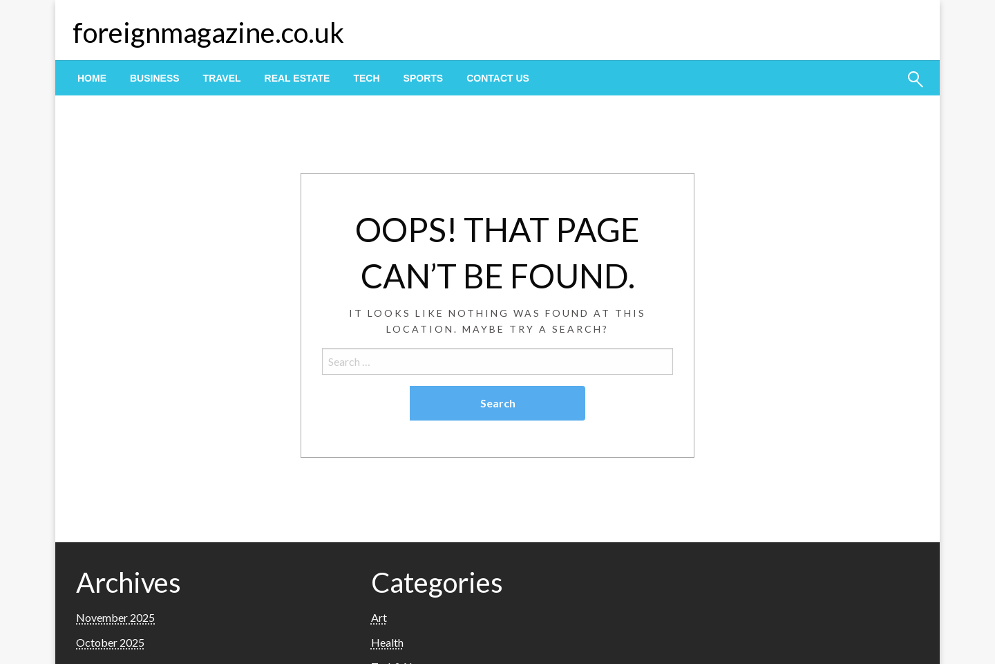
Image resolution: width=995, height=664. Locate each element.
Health (387, 642)
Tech (366, 78)
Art (379, 617)
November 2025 (115, 617)
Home (91, 78)
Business (155, 78)
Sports (424, 78)
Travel (222, 78)
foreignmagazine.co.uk (208, 32)
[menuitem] (92, 78)
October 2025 (110, 642)
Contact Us (497, 78)
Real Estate (297, 78)
